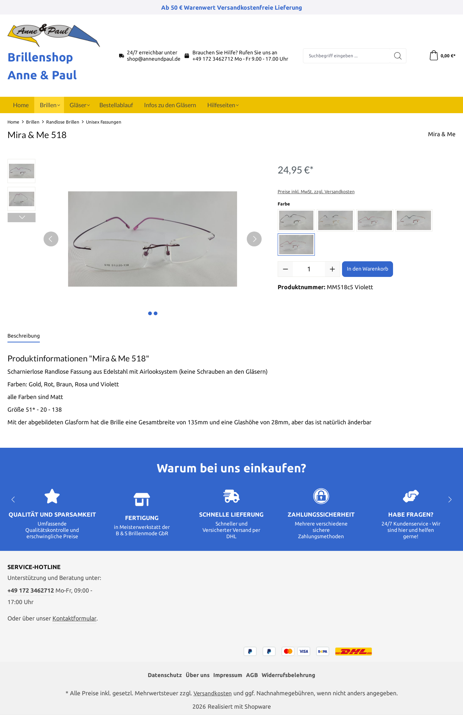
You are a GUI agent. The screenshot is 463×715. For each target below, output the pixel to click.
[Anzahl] (309, 269)
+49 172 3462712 (212, 59)
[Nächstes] (254, 239)
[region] (135, 239)
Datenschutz (161, 674)
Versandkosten (212, 693)
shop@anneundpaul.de (154, 59)
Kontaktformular (74, 617)
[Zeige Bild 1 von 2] (150, 313)
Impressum (226, 674)
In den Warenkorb (367, 269)
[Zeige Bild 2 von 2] (155, 313)
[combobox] (346, 55)
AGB (252, 674)
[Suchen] (397, 55)
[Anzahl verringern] (285, 269)
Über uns (194, 674)
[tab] (23, 336)
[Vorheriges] (51, 239)
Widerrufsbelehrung (291, 674)
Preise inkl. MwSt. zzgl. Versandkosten (316, 191)
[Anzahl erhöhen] (332, 269)
